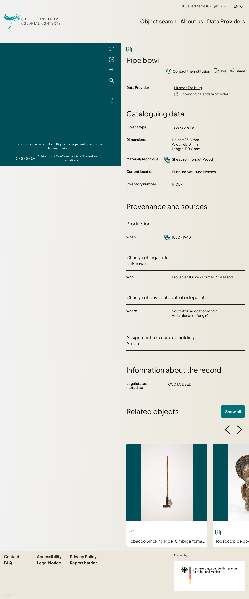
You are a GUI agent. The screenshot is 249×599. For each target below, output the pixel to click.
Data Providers (226, 21)
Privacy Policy (83, 556)
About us (191, 21)
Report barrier (83, 562)
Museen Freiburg (188, 87)
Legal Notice (49, 562)
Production (138, 223)
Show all (233, 411)
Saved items (198, 6)
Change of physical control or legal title (167, 297)
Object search (158, 21)
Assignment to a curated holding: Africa (161, 340)
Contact (11, 556)
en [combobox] (236, 6)
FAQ (222, 6)
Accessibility (49, 556)
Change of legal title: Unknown (148, 260)
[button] (227, 430)
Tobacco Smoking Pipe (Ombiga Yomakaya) (170, 541)
